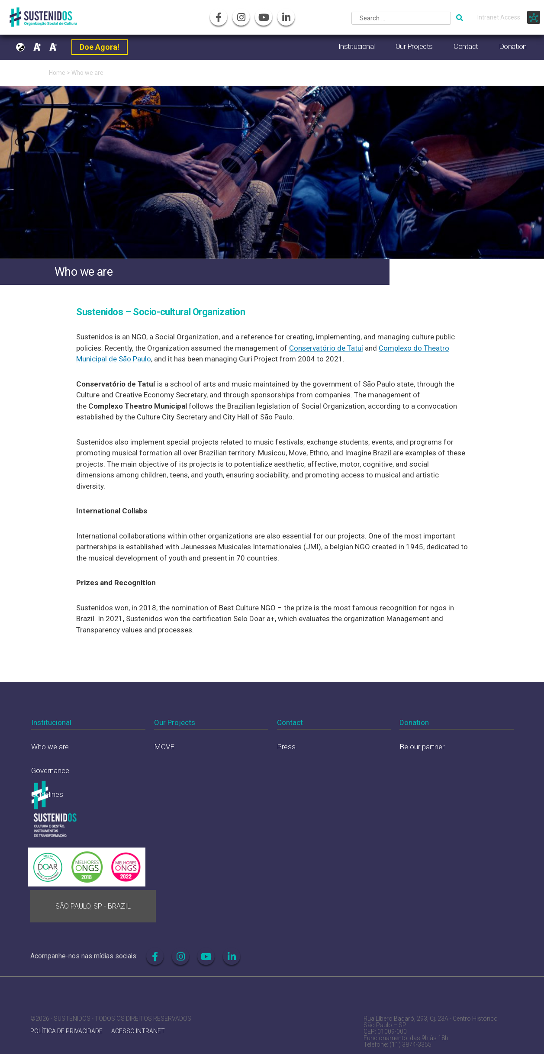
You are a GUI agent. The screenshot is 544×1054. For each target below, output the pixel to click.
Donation (513, 46)
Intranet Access (498, 17)
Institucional (356, 46)
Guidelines (47, 794)
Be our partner (421, 746)
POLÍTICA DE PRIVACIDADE (66, 1031)
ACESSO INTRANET (138, 1031)
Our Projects (414, 46)
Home (57, 72)
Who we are (87, 72)
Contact (466, 46)
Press (286, 746)
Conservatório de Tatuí (326, 348)
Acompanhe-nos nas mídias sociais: (84, 956)
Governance (50, 770)
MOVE (164, 746)
